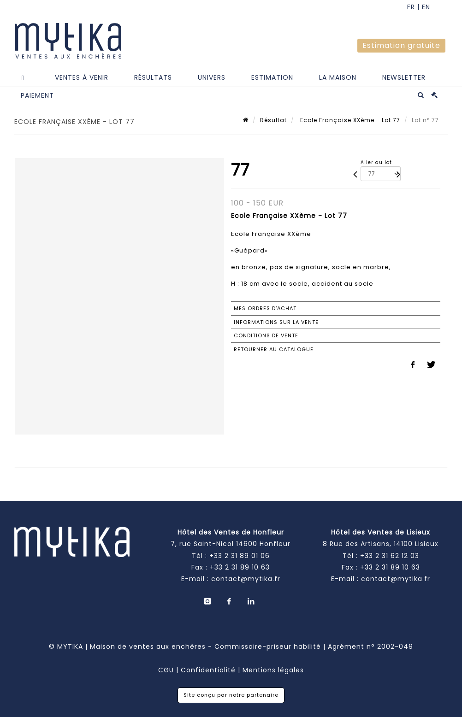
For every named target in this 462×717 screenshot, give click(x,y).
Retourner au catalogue (274, 349)
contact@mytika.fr (245, 578)
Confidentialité (208, 670)
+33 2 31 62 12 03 (389, 555)
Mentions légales (273, 670)
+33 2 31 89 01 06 (239, 555)
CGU (166, 670)
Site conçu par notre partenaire (231, 695)
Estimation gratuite (401, 45)
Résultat (273, 120)
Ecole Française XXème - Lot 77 (349, 120)
